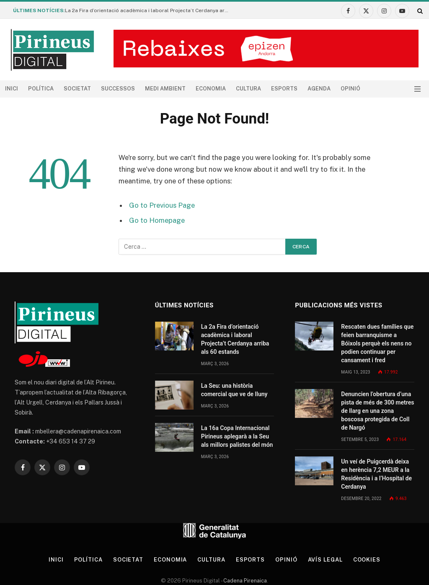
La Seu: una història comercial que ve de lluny (234, 389)
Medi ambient (165, 88)
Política (41, 88)
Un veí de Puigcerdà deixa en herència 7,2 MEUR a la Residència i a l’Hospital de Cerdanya (376, 474)
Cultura (248, 88)
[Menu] (417, 89)
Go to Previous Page (162, 205)
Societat (77, 88)
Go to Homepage (157, 220)
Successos (118, 88)
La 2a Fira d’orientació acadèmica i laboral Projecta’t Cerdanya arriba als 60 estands (149, 10)
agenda (319, 88)
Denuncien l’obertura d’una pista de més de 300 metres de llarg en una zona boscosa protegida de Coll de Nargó (377, 411)
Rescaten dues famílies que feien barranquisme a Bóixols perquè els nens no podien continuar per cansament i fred (377, 343)
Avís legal (325, 560)
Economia (211, 88)
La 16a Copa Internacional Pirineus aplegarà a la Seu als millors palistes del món (237, 436)
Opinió (350, 88)
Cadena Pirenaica (244, 580)
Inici (11, 88)
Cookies (366, 560)
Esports (284, 88)
